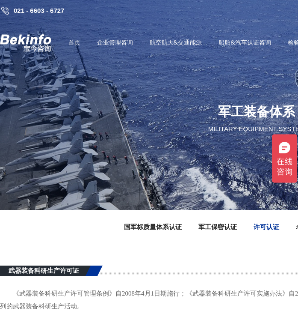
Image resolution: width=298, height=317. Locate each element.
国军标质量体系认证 (153, 227)
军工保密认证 (217, 227)
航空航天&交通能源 (176, 42)
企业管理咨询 (115, 42)
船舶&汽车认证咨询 (244, 42)
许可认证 (266, 227)
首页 (74, 42)
